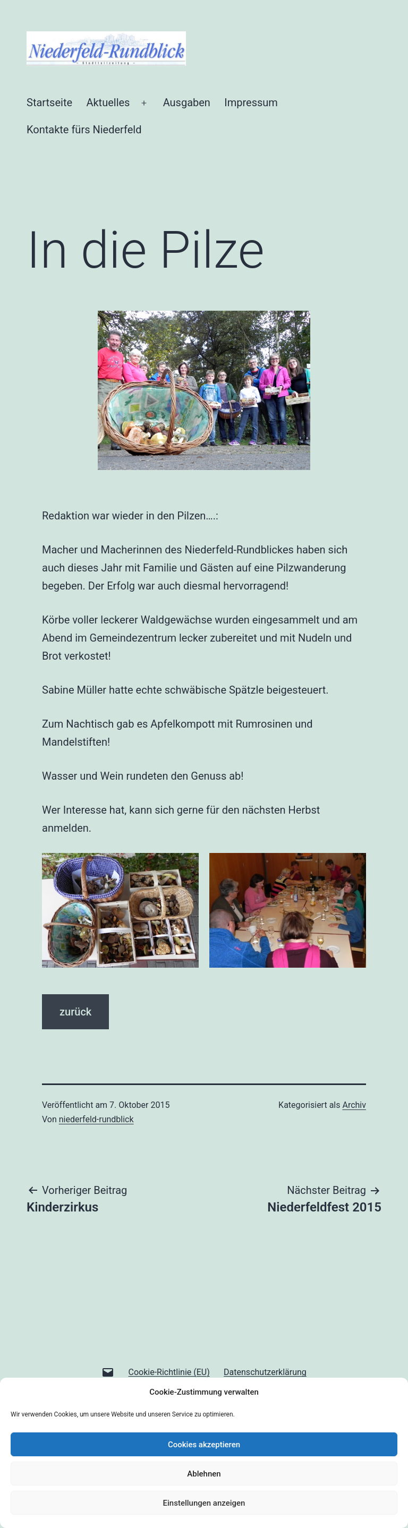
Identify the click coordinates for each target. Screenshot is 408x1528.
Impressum (251, 102)
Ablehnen (203, 1474)
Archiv (354, 1105)
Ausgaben (186, 102)
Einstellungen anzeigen (204, 1503)
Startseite (49, 102)
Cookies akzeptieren (204, 1444)
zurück (75, 1011)
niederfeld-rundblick (96, 1119)
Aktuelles (108, 102)
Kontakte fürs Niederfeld (84, 129)
